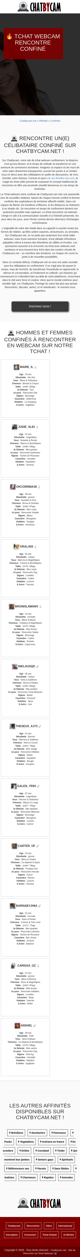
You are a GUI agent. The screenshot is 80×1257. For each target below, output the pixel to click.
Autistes (9, 1177)
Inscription (12, 1234)
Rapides (49, 1177)
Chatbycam (14, 1225)
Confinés (55, 120)
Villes (49, 1225)
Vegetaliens (27, 1141)
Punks (8, 1141)
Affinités (43, 120)
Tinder (61, 1150)
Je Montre (68, 1234)
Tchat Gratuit (49, 1234)
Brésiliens (17, 1132)
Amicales (67, 1177)
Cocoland (43, 1150)
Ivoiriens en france (53, 1141)
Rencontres (33, 1225)
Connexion (30, 1234)
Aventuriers (38, 1132)
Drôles (25, 1150)
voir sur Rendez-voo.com (60, 178)
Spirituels (67, 1159)
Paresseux (60, 1132)
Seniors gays (45, 1159)
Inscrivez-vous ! (40, 306)
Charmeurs (29, 1177)
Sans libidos (61, 1168)
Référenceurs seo (18, 1168)
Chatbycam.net (28, 120)
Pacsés (41, 1168)
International (65, 1225)
